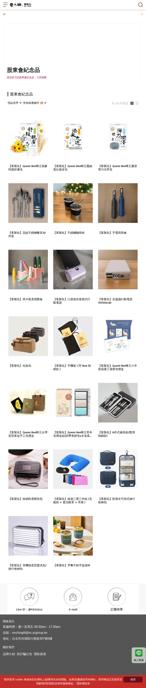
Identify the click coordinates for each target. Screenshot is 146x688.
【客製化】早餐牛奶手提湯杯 (71, 565)
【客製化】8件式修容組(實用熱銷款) (116, 434)
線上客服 (139, 655)
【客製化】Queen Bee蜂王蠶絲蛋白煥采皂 (72, 167)
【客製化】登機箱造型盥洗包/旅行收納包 (27, 567)
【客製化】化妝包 (19, 365)
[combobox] (14, 102)
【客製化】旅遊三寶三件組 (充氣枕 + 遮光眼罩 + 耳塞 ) (72, 500)
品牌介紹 (9, 654)
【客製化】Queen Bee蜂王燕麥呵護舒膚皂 (27, 167)
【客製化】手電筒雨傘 (112, 232)
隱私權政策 (83, 683)
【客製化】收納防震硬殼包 (25, 499)
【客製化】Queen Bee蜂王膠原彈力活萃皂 (117, 167)
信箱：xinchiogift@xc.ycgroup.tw (25, 632)
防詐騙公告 (24, 654)
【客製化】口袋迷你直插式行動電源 (71, 301)
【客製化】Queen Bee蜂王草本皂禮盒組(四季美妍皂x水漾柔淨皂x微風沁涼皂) (73, 434)
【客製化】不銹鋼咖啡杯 (69, 232)
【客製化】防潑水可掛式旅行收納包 (116, 500)
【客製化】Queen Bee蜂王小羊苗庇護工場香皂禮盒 (117, 367)
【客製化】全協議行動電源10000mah (115, 301)
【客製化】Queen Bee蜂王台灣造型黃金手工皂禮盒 (27, 434)
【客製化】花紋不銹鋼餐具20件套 (27, 234)
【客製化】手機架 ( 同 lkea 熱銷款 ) (72, 367)
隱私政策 (40, 654)
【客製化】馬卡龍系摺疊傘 (25, 299)
